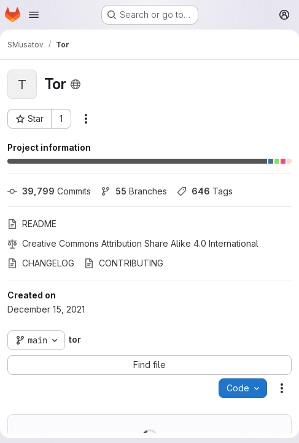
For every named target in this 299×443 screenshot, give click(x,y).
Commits (49, 191)
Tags (205, 191)
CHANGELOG (40, 263)
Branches (134, 191)
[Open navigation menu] (34, 15)
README (31, 223)
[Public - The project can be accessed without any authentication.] (75, 84)
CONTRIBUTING (123, 263)
